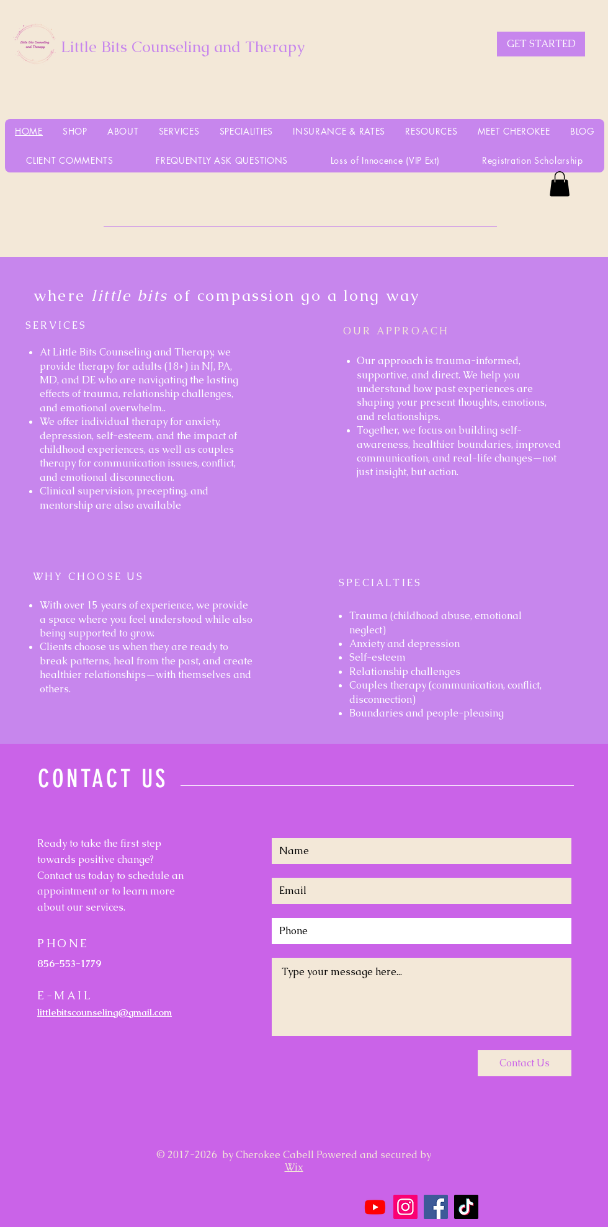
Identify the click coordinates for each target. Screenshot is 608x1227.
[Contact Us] (524, 1063)
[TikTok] (466, 1207)
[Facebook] (436, 1207)
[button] (559, 184)
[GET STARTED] (541, 44)
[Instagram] (405, 1207)
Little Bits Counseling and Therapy (183, 46)
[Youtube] (375, 1207)
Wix (294, 1167)
